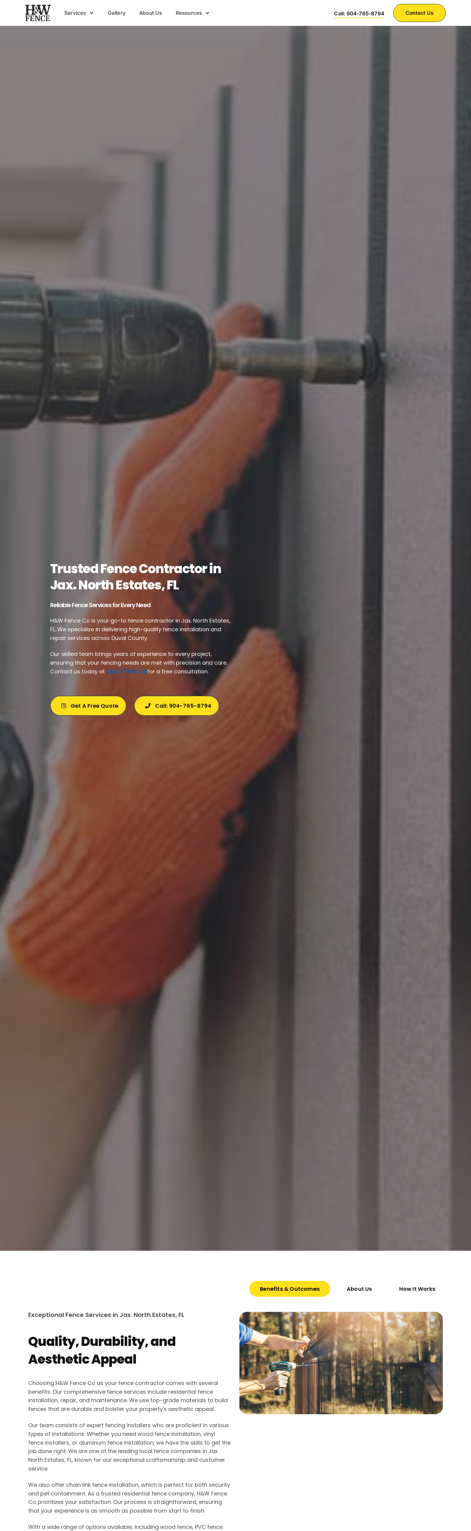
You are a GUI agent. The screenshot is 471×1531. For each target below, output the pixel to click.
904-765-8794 (126, 671)
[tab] (289, 1289)
